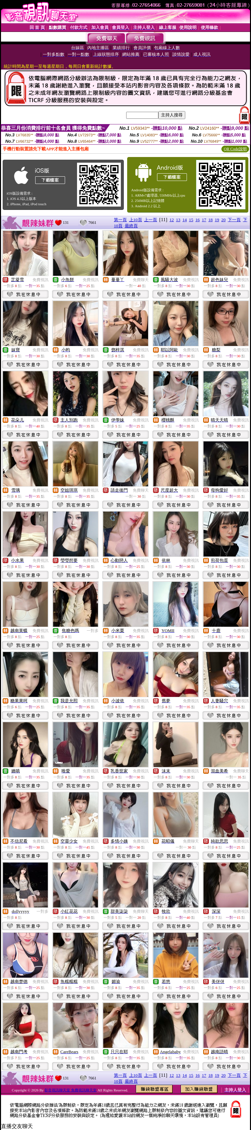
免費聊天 (141, 279)
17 (204, 219)
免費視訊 (40, 279)
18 (211, 219)
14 (185, 219)
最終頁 (131, 225)
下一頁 (234, 219)
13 (178, 219)
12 (172, 219)
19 (217, 219)
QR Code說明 (235, 149)
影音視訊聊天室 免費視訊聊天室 (70, 1090)
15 (191, 219)
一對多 (93, 630)
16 (198, 219)
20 (223, 219)
